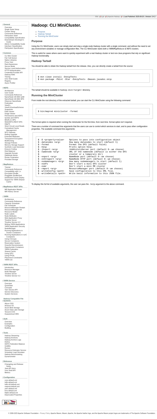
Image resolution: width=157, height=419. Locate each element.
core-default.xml (11, 380)
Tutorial (7, 167)
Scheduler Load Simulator (15, 352)
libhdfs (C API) (10, 120)
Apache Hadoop (114, 16)
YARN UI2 (8, 260)
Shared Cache (10, 251)
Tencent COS (10, 312)
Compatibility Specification (15, 38)
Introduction (9, 267)
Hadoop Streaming (12, 336)
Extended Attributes (12, 136)
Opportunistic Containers (14, 247)
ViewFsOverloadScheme (14, 107)
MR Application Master (13, 189)
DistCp (7, 342)
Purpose (41, 32)
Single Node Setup (12, 29)
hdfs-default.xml (11, 382)
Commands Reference (13, 33)
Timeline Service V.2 (12, 222)
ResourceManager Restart (15, 208)
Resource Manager (12, 269)
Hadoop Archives (11, 338)
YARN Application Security (15, 226)
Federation (9, 103)
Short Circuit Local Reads (14, 126)
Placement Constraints (13, 258)
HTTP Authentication (12, 70)
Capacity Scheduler (12, 203)
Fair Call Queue (11, 58)
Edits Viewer (9, 111)
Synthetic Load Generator (14, 147)
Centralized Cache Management (12, 129)
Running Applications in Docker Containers (14, 232)
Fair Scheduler (10, 205)
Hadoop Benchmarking (13, 354)
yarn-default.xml (11, 388)
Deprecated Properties (13, 395)
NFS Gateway (10, 132)
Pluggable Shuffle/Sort (13, 175)
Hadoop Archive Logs (13, 340)
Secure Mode (10, 66)
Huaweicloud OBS (12, 314)
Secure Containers (12, 241)
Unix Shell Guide (11, 79)
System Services (11, 294)
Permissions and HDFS (14, 116)
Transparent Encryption (14, 139)
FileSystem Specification (14, 48)
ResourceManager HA (13, 210)
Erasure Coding (11, 149)
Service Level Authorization (15, 68)
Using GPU (9, 253)
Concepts (8, 288)
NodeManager (10, 228)
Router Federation (12, 157)
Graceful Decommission (14, 245)
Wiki (96, 16)
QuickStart (9, 285)
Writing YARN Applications (15, 224)
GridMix (8, 346)
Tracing (7, 77)
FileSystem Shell (11, 36)
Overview (8, 27)
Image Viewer (10, 114)
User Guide (9, 93)
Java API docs (10, 368)
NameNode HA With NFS (14, 99)
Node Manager (10, 272)
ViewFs (7, 105)
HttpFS (7, 124)
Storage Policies (11, 143)
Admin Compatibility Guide (15, 44)
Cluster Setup (10, 31)
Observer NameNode (13, 101)
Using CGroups (10, 239)
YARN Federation (11, 249)
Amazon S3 (9, 306)
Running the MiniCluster (48, 36)
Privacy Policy (45, 413)
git (103, 16)
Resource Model (11, 212)
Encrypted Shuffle (11, 173)
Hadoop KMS (10, 75)
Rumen (7, 348)
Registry (8, 81)
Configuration (10, 326)
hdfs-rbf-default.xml (12, 384)
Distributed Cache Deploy (14, 178)
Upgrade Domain (11, 153)
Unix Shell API (10, 370)
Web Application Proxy (13, 218)
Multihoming (9, 141)
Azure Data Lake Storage (14, 310)
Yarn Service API (11, 290)
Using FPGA (9, 256)
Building (8, 328)
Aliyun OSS (9, 303)
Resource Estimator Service (15, 350)
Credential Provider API (14, 72)
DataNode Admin (11, 155)
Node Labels (9, 214)
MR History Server (12, 191)
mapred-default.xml (12, 386)
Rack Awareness (11, 64)
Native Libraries (11, 60)
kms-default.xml (11, 391)
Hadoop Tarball (44, 34)
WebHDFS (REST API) (13, 122)
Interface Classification (13, 46)
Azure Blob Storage (12, 308)
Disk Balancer (10, 151)
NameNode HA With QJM (14, 97)
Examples (8, 324)
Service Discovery (12, 292)
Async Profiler (10, 83)
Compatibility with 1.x (13, 171)
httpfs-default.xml (11, 393)
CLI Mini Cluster (11, 56)
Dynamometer (10, 356)
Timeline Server (11, 220)
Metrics (7, 372)
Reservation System (12, 243)
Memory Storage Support (14, 145)
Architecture (9, 91)
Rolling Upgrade (11, 134)
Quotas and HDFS (12, 118)
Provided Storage (11, 159)
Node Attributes (10, 216)
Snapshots (9, 109)
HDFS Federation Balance (15, 344)
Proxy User (9, 62)
